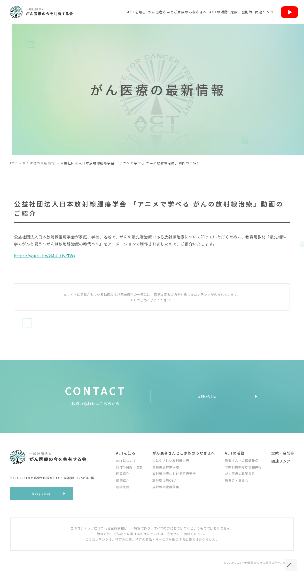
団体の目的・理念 (129, 467)
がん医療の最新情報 (39, 163)
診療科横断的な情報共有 (243, 467)
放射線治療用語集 (165, 487)
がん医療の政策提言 (240, 473)
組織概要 (122, 487)
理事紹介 (122, 473)
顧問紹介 (122, 480)
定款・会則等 (241, 11)
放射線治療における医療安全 (174, 473)
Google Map (41, 495)
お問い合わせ (207, 396)
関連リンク (264, 11)
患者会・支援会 (236, 480)
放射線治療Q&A (164, 480)
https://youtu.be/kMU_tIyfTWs (44, 256)
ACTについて (126, 460)
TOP (13, 163)
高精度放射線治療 (165, 467)
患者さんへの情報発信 (241, 460)
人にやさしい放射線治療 (170, 460)
